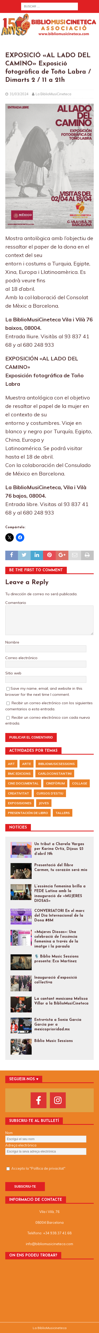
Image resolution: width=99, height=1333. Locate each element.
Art (11, 764)
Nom (9, 1133)
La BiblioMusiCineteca (53, 94)
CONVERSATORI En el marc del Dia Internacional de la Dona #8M (59, 915)
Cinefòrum (55, 783)
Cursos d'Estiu (49, 793)
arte (26, 764)
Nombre (12, 642)
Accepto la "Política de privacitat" (38, 1168)
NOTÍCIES (18, 828)
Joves (44, 803)
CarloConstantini (55, 773)
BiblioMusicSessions (56, 764)
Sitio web (13, 673)
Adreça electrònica (20, 1145)
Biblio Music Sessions (53, 1041)
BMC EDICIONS (19, 773)
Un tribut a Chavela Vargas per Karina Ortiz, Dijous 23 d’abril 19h (59, 849)
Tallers (62, 813)
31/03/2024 (19, 94)
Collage (79, 783)
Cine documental (23, 783)
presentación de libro (28, 813)
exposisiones (19, 803)
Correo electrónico (21, 657)
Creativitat (18, 793)
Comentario (15, 602)
